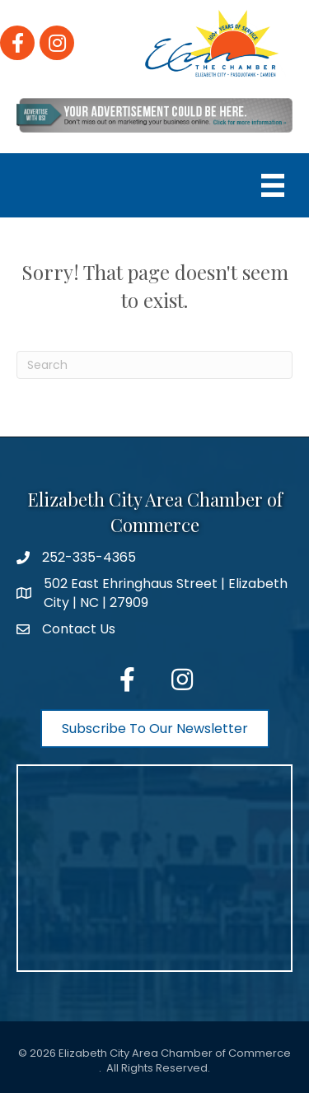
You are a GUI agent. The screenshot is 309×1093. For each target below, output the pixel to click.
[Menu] (273, 185)
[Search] (154, 365)
